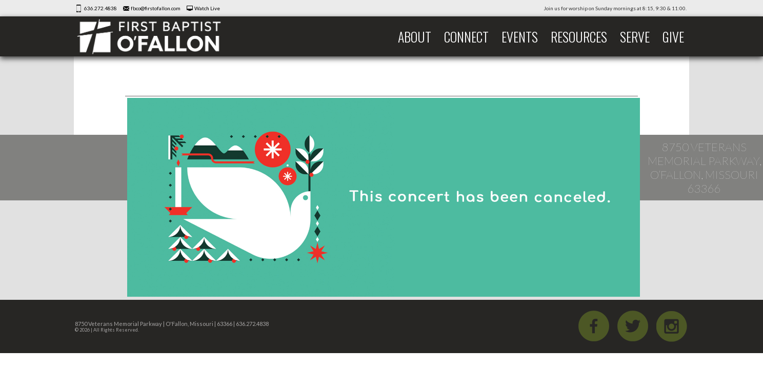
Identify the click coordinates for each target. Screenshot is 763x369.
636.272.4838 (100, 8)
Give (673, 37)
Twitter (632, 326)
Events (519, 37)
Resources (579, 37)
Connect (466, 37)
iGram (671, 326)
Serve (635, 37)
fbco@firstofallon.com (155, 8)
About (414, 37)
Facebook (593, 326)
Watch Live (207, 8)
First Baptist (156, 36)
